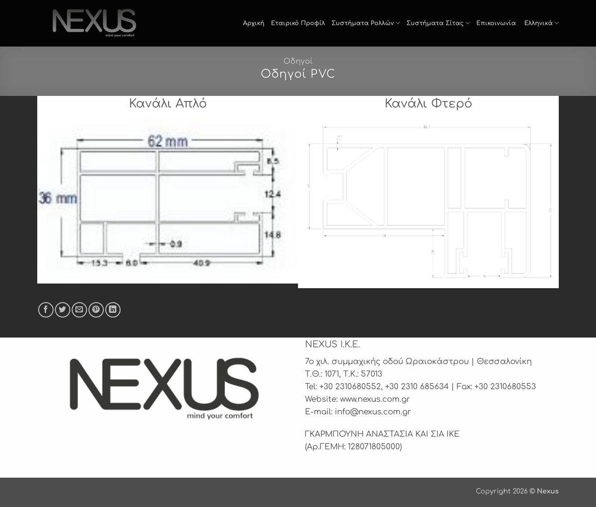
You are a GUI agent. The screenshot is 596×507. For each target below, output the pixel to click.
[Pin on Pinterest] (96, 310)
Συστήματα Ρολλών (366, 23)
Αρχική (253, 23)
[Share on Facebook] (46, 310)
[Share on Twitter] (62, 310)
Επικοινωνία (496, 23)
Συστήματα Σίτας (438, 23)
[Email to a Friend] (79, 310)
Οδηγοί (298, 61)
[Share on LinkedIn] (113, 310)
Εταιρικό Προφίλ (298, 23)
